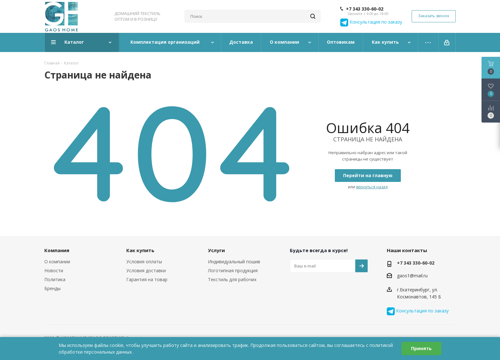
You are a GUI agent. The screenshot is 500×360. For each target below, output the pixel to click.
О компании (57, 262)
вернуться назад (371, 187)
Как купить (140, 250)
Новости (53, 270)
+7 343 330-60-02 (364, 9)
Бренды (52, 288)
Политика (54, 279)
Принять (421, 348)
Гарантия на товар (146, 279)
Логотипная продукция (233, 270)
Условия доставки (146, 270)
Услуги (216, 250)
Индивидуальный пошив (234, 262)
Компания (56, 250)
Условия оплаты (144, 262)
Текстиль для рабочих (232, 279)
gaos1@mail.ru (412, 276)
